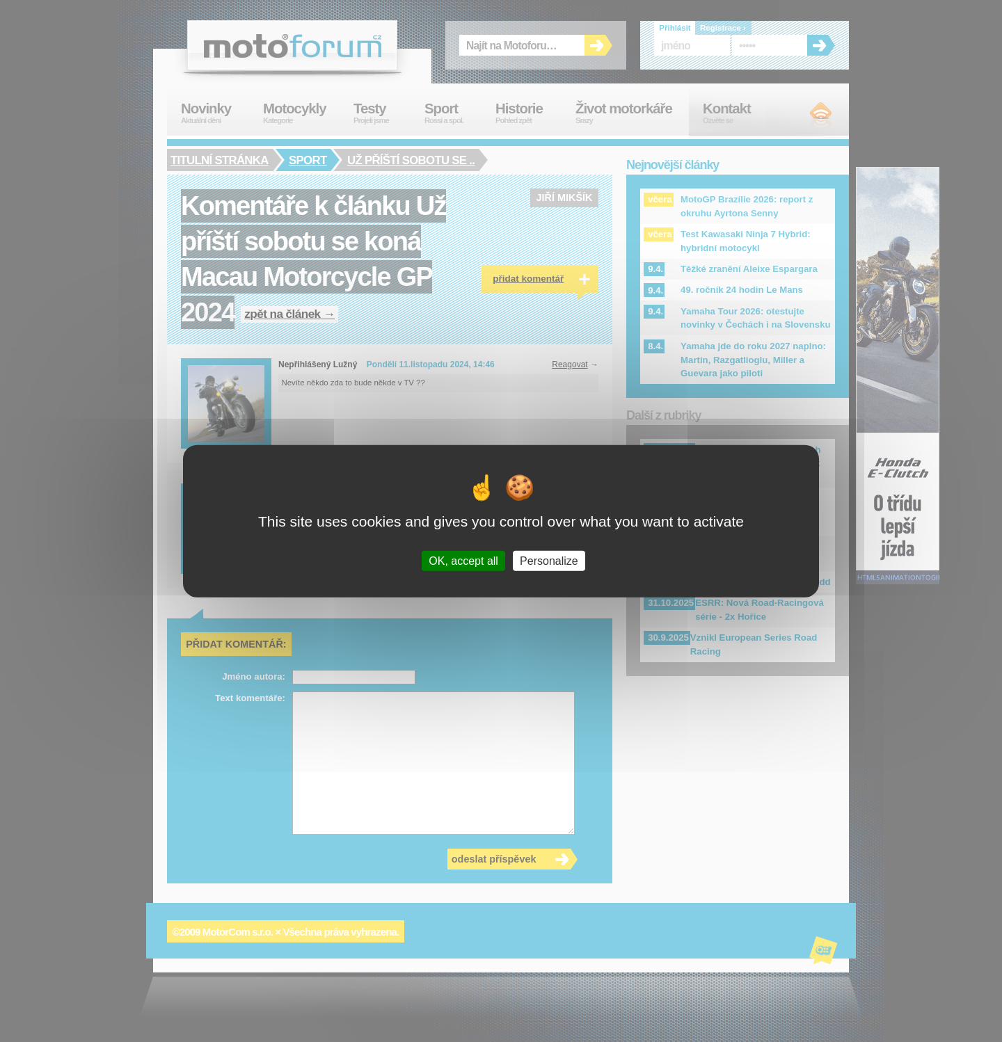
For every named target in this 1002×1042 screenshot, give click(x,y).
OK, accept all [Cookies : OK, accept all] (463, 560)
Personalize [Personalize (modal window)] (549, 560)
